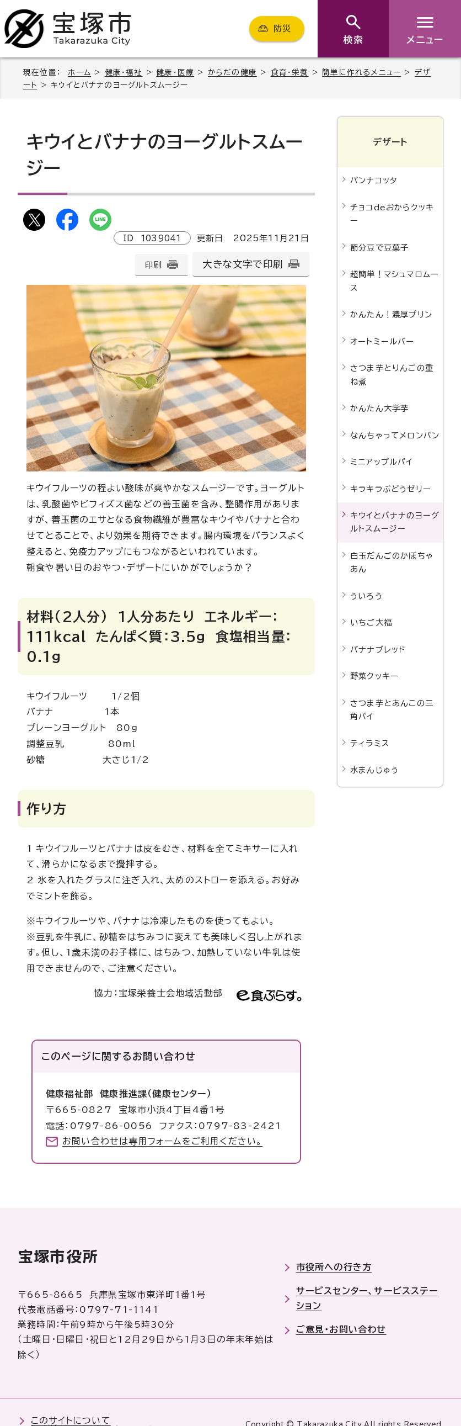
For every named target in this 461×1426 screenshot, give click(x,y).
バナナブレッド (378, 649)
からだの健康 (232, 72)
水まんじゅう (374, 770)
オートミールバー (382, 341)
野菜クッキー (374, 676)
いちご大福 (371, 622)
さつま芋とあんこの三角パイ (391, 709)
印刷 (153, 265)
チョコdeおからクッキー (392, 214)
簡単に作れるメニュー (361, 72)
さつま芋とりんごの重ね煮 (391, 374)
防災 (282, 28)
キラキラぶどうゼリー (390, 489)
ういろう (366, 596)
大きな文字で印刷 (242, 264)
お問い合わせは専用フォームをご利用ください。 (162, 1141)
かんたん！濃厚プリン (391, 314)
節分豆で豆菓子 (379, 247)
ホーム (79, 72)
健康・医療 (175, 72)
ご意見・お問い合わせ (341, 1329)
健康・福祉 (124, 72)
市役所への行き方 (334, 1267)
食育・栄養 (290, 72)
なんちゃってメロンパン (394, 435)
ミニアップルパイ (381, 462)
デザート (390, 141)
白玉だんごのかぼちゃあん (391, 562)
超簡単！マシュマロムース (394, 280)
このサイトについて (71, 1420)
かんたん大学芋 (379, 408)
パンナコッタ (374, 180)
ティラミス (369, 743)
